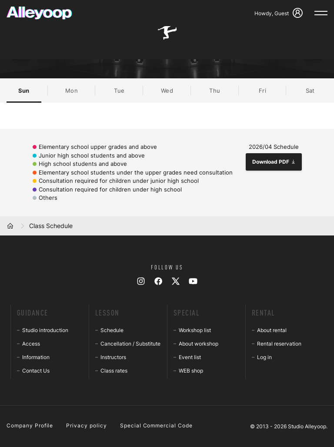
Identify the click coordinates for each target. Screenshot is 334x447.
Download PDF (274, 161)
